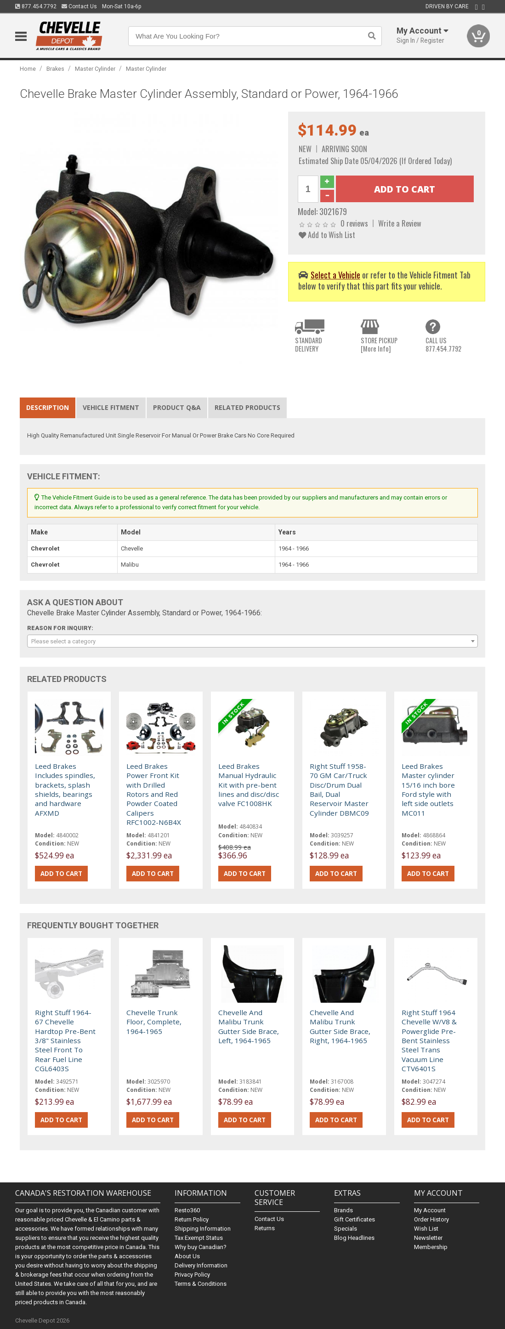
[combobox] (252, 641)
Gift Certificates (354, 1219)
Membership (431, 1247)
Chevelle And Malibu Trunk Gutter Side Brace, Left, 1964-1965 (248, 1026)
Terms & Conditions (201, 1283)
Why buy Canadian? (201, 1247)
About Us (187, 1256)
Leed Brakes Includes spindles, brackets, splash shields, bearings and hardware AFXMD (65, 789)
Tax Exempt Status (199, 1237)
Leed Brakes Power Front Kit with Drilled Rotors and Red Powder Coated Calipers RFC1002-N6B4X (153, 794)
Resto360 (187, 1210)
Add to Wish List (327, 234)
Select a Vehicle (335, 274)
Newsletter (428, 1237)
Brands (343, 1210)
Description (47, 407)
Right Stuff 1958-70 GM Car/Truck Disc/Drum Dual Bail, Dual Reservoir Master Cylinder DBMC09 (339, 789)
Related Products (247, 407)
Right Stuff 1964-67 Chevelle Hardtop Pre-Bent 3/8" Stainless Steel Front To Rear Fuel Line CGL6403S (65, 1040)
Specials (345, 1228)
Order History (431, 1219)
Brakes (55, 68)
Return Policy (192, 1219)
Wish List (426, 1228)
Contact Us (79, 6)
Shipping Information (203, 1228)
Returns (265, 1228)
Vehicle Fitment (111, 407)
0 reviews (354, 223)
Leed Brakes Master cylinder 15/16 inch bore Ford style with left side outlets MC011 (428, 789)
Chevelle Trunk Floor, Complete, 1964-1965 (154, 1022)
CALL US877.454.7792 (443, 344)
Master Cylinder (95, 68)
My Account (430, 1210)
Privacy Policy (192, 1274)
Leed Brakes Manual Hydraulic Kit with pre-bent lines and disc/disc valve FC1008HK (248, 784)
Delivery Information (201, 1265)
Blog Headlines (354, 1237)
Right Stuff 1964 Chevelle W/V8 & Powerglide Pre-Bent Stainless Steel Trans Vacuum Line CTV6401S (429, 1040)
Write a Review (399, 223)
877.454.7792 (36, 6)
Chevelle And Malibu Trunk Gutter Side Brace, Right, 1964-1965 (340, 1026)
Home (28, 68)
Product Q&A (177, 407)
